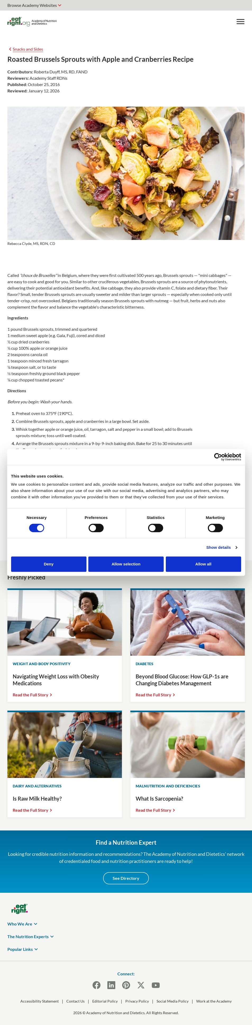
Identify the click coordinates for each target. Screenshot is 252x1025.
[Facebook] (96, 985)
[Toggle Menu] (240, 21)
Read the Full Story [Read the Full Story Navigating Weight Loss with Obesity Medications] (30, 694)
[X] (141, 985)
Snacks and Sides (28, 48)
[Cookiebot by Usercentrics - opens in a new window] (218, 457)
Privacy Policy (137, 1001)
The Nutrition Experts (28, 936)
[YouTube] (155, 985)
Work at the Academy (214, 1001)
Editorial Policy (105, 1001)
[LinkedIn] (111, 985)
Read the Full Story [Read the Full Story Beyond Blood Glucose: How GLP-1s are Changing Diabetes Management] (153, 694)
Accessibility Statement (39, 1001)
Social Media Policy (173, 1001)
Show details (218, 547)
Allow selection (126, 564)
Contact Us (75, 1001)
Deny (49, 564)
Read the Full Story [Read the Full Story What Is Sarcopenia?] (153, 810)
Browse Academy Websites (32, 5)
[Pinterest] (126, 985)
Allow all (203, 564)
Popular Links (20, 949)
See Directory (126, 878)
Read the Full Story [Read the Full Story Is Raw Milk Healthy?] (30, 810)
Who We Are (19, 923)
